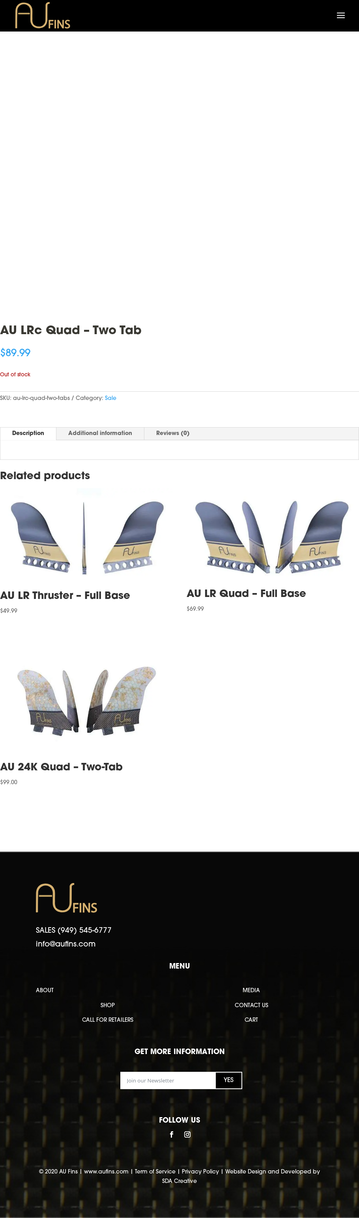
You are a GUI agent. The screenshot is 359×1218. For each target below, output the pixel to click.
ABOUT (45, 991)
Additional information (100, 434)
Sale (110, 399)
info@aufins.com (65, 944)
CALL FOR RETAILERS (107, 1020)
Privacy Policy (200, 1172)
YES (229, 1080)
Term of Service (155, 1172)
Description (28, 434)
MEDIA (251, 991)
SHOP (108, 1006)
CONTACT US (251, 1006)
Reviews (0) (173, 434)
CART (251, 1020)
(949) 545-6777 (85, 931)
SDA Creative (179, 1182)
